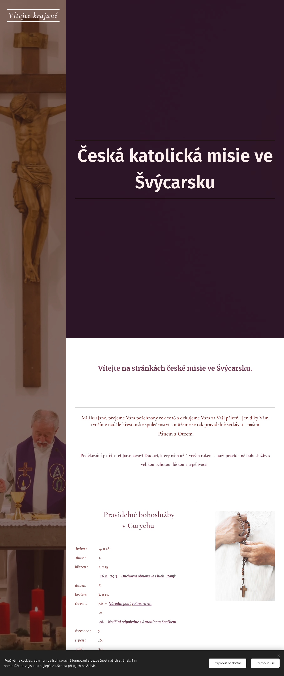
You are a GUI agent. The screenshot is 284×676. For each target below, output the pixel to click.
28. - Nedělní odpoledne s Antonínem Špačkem (137, 622)
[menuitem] (33, 306)
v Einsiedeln (141, 603)
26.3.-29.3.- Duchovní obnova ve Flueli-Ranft (139, 576)
